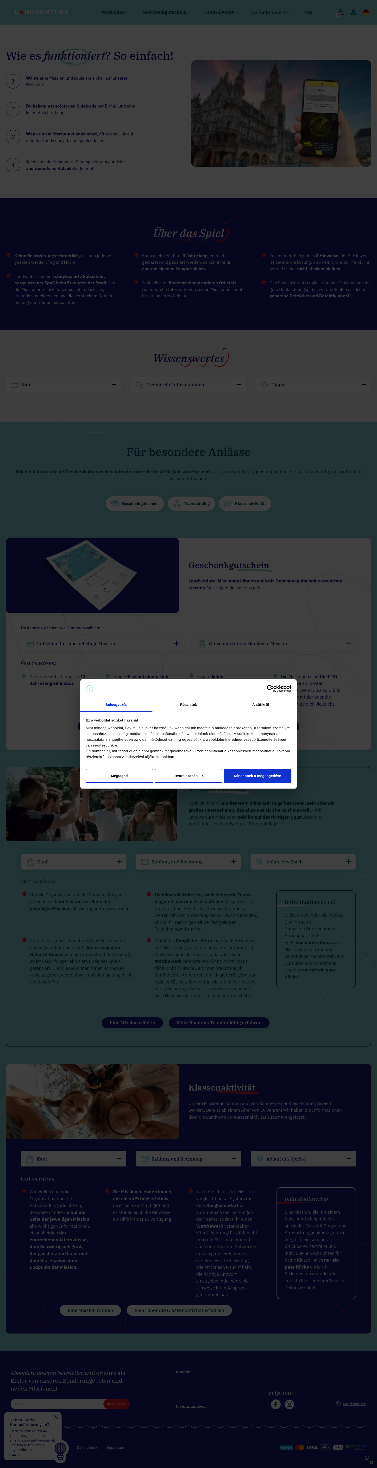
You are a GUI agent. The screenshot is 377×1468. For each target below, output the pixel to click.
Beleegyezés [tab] (116, 704)
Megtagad (119, 776)
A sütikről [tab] (260, 704)
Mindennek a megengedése (257, 776)
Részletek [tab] (188, 704)
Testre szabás (188, 776)
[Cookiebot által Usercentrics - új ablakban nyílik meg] (270, 688)
